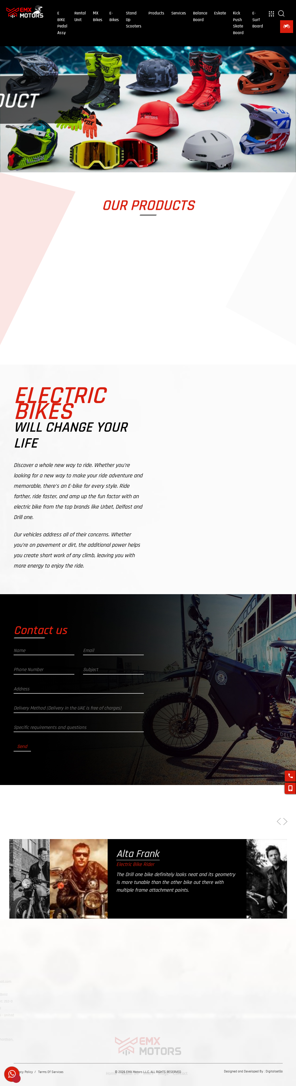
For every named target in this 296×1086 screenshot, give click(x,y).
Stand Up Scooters (133, 19)
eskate (220, 13)
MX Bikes (97, 16)
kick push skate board (238, 23)
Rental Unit (80, 16)
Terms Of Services (50, 1072)
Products (156, 13)
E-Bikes (114, 16)
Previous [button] (276, 824)
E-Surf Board (257, 19)
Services (178, 13)
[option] (96, 918)
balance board (200, 16)
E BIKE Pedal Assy (62, 23)
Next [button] (282, 824)
